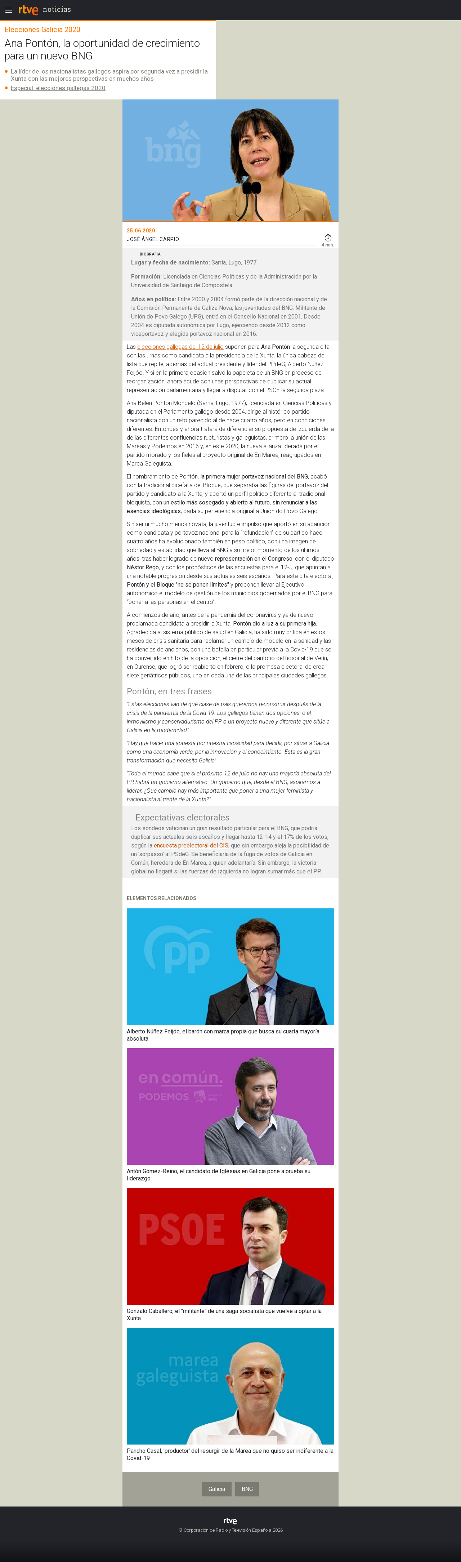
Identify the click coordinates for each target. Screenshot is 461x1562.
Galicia (217, 1489)
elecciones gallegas (162, 346)
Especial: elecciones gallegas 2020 (58, 88)
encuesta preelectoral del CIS (191, 845)
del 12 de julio (206, 346)
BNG (247, 1489)
